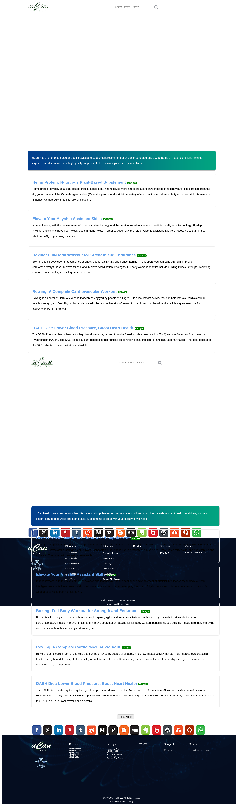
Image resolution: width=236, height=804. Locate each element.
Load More (126, 716)
